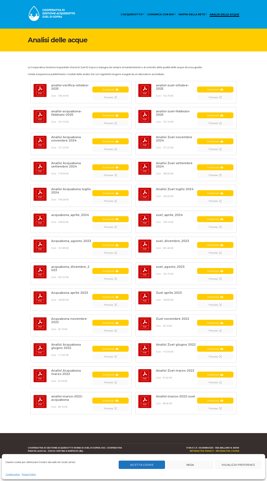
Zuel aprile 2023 (169, 306)
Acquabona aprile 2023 (69, 306)
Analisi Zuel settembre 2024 (174, 170)
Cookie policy (13, 474)
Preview (110, 99)
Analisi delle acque (224, 14)
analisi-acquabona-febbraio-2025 (66, 114)
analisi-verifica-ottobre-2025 (70, 87)
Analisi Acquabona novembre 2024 (66, 142)
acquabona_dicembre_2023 (70, 280)
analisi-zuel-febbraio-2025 (173, 114)
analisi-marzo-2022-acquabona (67, 419)
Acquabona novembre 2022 (69, 336)
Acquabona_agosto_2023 (71, 251)
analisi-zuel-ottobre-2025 (172, 87)
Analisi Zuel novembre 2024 (174, 142)
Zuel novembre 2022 (172, 334)
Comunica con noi (160, 14)
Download (110, 91)
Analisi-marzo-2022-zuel (175, 417)
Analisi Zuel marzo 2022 (175, 389)
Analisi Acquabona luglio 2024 (71, 197)
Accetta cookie (142, 465)
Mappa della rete (192, 14)
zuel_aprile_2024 (169, 223)
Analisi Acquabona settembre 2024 (66, 170)
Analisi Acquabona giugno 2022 (66, 363)
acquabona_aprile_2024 (70, 223)
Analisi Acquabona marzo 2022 (66, 391)
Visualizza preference (238, 465)
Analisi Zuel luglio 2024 (175, 196)
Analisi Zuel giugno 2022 (176, 362)
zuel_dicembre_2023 (172, 251)
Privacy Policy (29, 474)
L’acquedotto (132, 14)
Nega (190, 465)
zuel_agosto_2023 (170, 279)
